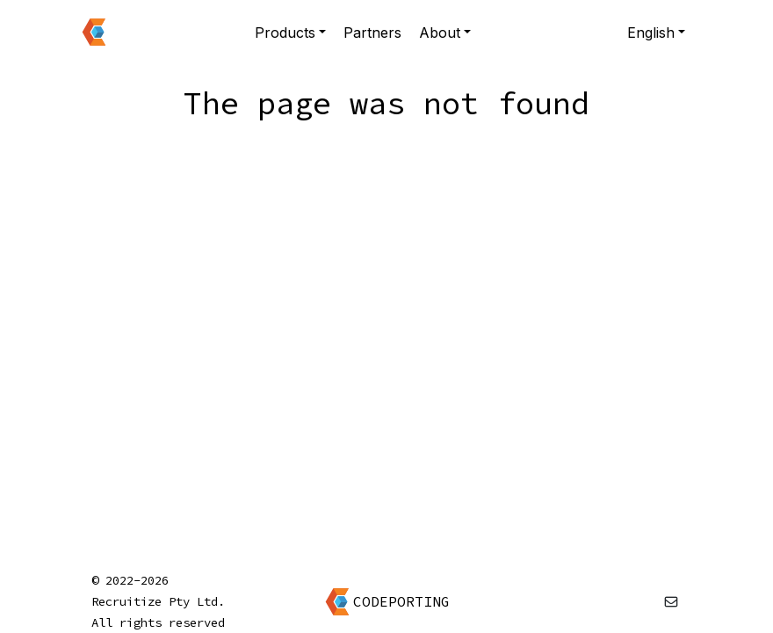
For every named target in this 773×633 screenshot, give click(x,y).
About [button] (439, 32)
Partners (372, 32)
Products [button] (285, 32)
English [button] (651, 32)
